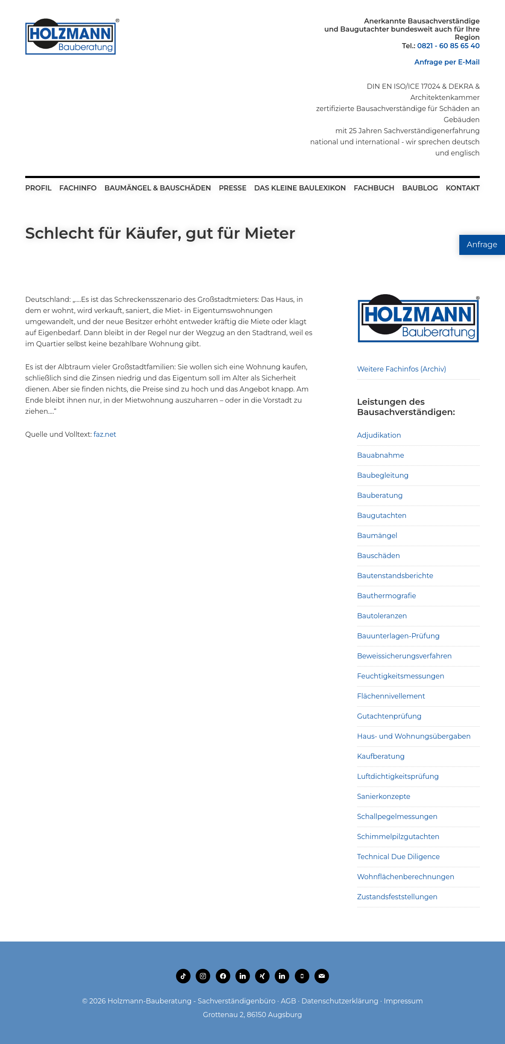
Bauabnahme (380, 455)
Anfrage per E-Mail (447, 62)
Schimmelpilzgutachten (398, 837)
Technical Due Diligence (398, 857)
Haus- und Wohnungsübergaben (414, 736)
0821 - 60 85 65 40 (448, 46)
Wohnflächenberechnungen (406, 877)
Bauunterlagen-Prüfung (398, 636)
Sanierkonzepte (384, 797)
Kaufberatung (381, 756)
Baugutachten (382, 516)
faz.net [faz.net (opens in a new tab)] (104, 434)
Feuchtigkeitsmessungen (400, 676)
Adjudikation (379, 435)
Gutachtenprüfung (389, 716)
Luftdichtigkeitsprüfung (398, 776)
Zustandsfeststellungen (397, 897)
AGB (288, 1001)
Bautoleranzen (382, 616)
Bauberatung (380, 495)
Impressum (403, 1001)
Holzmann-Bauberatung (72, 36)
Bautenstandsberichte (395, 576)
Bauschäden (378, 556)
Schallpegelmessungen (397, 817)
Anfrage (482, 244)
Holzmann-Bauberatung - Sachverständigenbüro (192, 1001)
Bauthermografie (386, 596)
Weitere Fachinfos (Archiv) (401, 369)
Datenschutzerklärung (339, 1001)
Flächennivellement (391, 696)
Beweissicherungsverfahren (404, 656)
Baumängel (377, 536)
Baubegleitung (383, 475)
